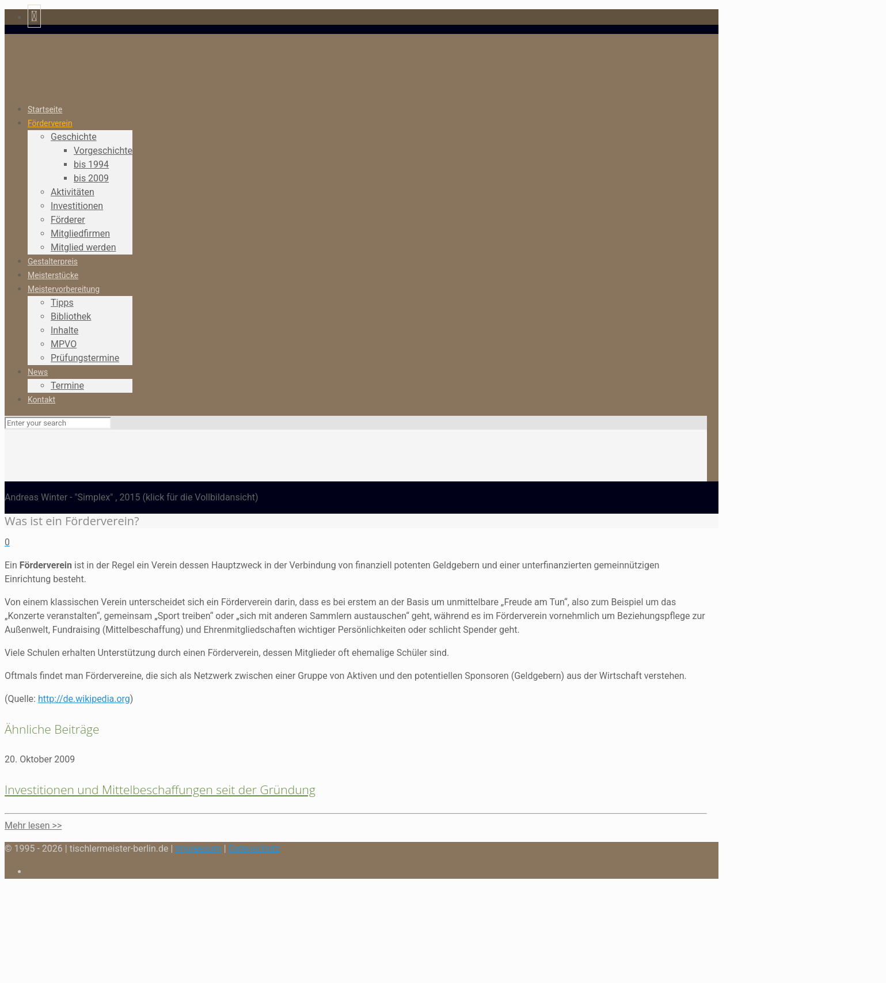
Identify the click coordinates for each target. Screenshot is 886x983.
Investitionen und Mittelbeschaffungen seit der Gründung (160, 789)
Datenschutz (254, 848)
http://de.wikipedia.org (84, 698)
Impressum (198, 848)
